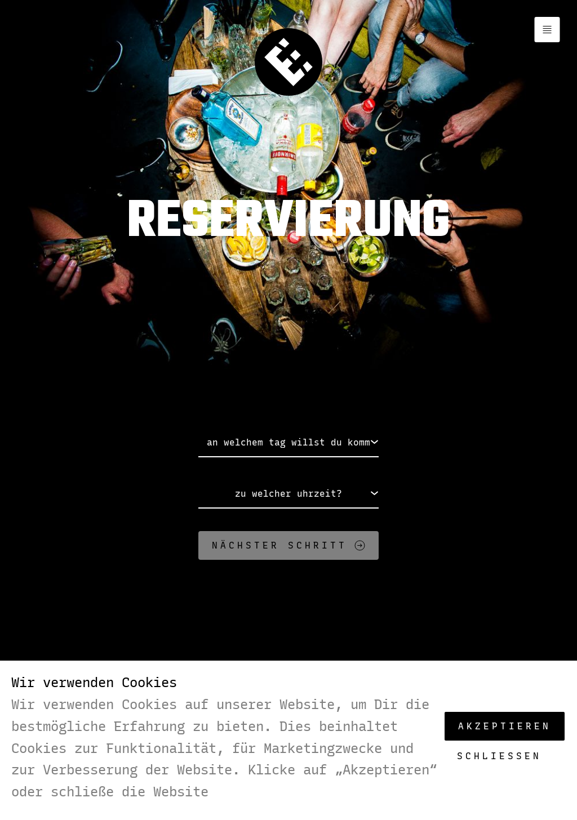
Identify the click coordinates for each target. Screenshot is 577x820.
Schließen (499, 756)
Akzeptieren (504, 726)
